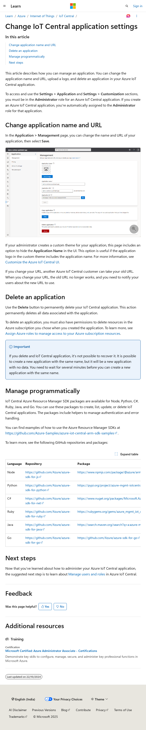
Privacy (101, 710)
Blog (64, 710)
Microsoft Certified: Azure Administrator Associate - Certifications (51, 651)
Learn (9, 16)
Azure (21, 16)
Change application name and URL (32, 45)
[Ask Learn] (128, 16)
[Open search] (126, 6)
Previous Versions (44, 710)
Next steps (16, 62)
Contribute (83, 710)
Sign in (137, 6)
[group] (73, 503)
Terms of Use (123, 710)
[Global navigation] (4, 6)
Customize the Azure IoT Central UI (32, 262)
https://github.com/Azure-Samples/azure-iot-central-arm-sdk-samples (59, 433)
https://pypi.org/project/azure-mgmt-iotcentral (109, 485)
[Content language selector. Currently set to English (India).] (23, 699)
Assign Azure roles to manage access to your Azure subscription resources (62, 333)
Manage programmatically (27, 56)
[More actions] (137, 16)
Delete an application (23, 50)
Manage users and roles (86, 574)
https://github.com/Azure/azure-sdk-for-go (107, 538)
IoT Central (66, 16)
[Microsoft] (73, 6)
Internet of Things (42, 16)
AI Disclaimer (18, 710)
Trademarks (16, 716)
